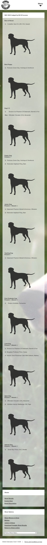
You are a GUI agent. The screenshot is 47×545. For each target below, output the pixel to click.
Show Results (9, 498)
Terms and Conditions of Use (33, 542)
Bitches (7, 520)
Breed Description (10, 503)
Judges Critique (10, 523)
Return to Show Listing (12, 528)
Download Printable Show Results (16, 525)
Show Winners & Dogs (12, 518)
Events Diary (9, 501)
